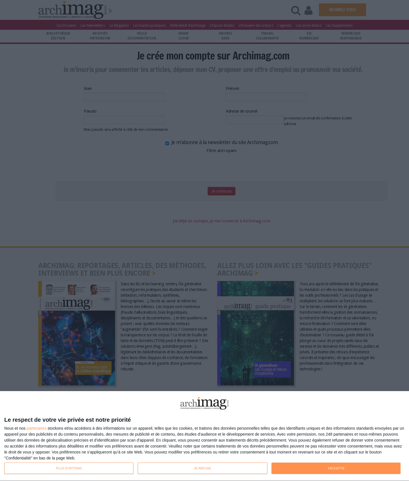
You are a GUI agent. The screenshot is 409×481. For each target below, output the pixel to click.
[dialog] (204, 436)
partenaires (37, 428)
